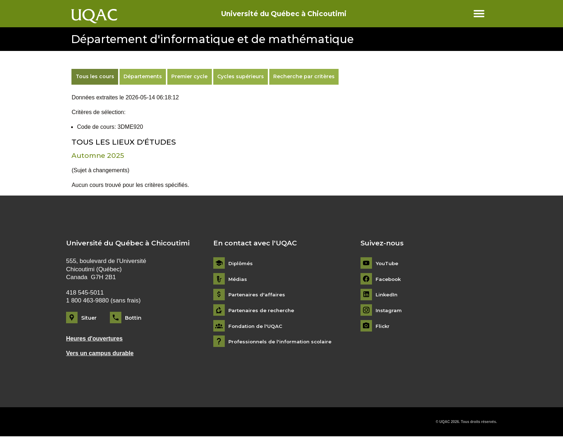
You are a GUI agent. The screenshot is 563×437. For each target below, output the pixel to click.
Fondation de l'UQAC (256, 326)
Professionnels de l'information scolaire (282, 342)
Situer (89, 318)
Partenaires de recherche (262, 310)
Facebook (389, 279)
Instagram (389, 310)
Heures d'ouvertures (95, 338)
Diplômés (240, 263)
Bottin (133, 318)
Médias (237, 279)
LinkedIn (387, 295)
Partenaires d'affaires (257, 295)
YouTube (387, 263)
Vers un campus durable (101, 353)
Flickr (383, 326)
